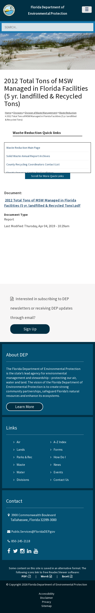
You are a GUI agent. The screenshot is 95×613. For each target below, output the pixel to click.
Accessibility (46, 593)
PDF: (26, 576)
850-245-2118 (20, 541)
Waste (19, 465)
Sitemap (46, 606)
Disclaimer (46, 598)
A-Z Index (58, 442)
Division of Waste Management (41, 112)
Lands (19, 449)
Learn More (24, 406)
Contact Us (59, 480)
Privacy (46, 602)
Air (16, 442)
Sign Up (30, 328)
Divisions (18, 112)
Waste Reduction (68, 112)
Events (56, 472)
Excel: (67, 576)
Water (19, 472)
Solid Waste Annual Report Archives (28, 156)
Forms (56, 449)
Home (8, 112)
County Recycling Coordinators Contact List (33, 164)
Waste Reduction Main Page (23, 147)
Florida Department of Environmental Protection (57, 584)
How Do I (58, 457)
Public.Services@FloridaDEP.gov (33, 531)
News (55, 465)
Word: (46, 576)
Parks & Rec (22, 457)
